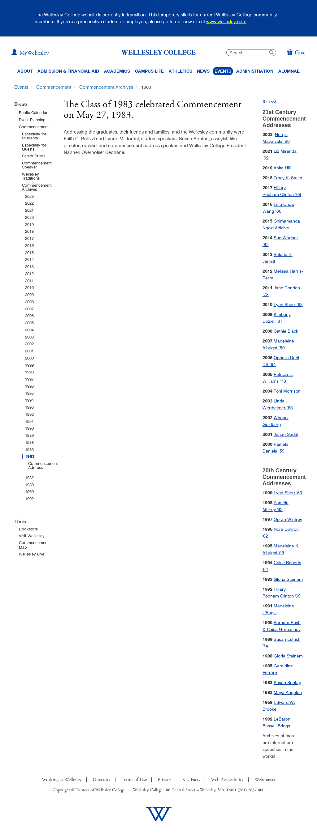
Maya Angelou (288, 692)
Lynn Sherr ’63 (288, 304)
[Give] (296, 53)
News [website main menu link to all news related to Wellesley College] (203, 71)
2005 (29, 322)
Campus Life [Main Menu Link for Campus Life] (149, 71)
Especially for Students (34, 135)
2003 (29, 336)
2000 (29, 357)
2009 (29, 294)
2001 (29, 350)
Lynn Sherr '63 (288, 492)
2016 (29, 245)
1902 (29, 498)
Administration (254, 71)
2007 (29, 308)
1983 (30, 456)
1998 (29, 371)
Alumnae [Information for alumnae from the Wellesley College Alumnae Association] (289, 71)
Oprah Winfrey (288, 519)
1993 (29, 407)
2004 (29, 329)
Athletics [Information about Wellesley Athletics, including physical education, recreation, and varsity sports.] (180, 71)
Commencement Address (43, 465)
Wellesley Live (31, 553)
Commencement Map (34, 545)
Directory (102, 779)
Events (21, 87)
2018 (29, 231)
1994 (29, 400)
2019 (29, 224)
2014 (29, 259)
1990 (29, 428)
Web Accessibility (227, 779)
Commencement (53, 87)
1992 (29, 414)
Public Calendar (33, 112)
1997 (29, 379)
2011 (29, 280)
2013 (29, 266)
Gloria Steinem (288, 579)
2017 (29, 238)
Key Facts (191, 779)
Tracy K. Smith (288, 177)
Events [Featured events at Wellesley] (223, 71)
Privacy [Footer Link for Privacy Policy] (164, 779)
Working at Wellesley (62, 779)
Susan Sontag (287, 682)
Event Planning (32, 119)
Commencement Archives (106, 87)
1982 (29, 477)
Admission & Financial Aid (68, 71)
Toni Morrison (287, 391)
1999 (29, 365)
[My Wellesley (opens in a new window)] (30, 53)
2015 (29, 252)
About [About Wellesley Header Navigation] (25, 71)
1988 (29, 442)
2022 (29, 203)
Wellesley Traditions (31, 176)
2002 (29, 343)
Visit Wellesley (32, 535)
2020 (29, 217)
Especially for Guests (34, 147)
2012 (29, 273)
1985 (29, 449)
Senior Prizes (33, 155)
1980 (29, 484)
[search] (251, 52)
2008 (29, 301)
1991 (29, 421)
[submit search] (271, 53)
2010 (29, 287)
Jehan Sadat (286, 434)
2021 (29, 210)
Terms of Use (134, 779)
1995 (29, 393)
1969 (29, 491)
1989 (29, 435)
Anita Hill (282, 167)
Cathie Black (286, 331)
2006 (29, 315)
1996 (29, 386)
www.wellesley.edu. (226, 21)
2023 (29, 196)
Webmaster (265, 779)
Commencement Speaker (37, 164)
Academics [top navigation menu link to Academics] (117, 71)
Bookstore (28, 528)
